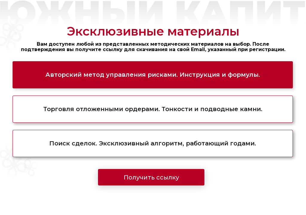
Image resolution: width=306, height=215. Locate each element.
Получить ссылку (151, 177)
